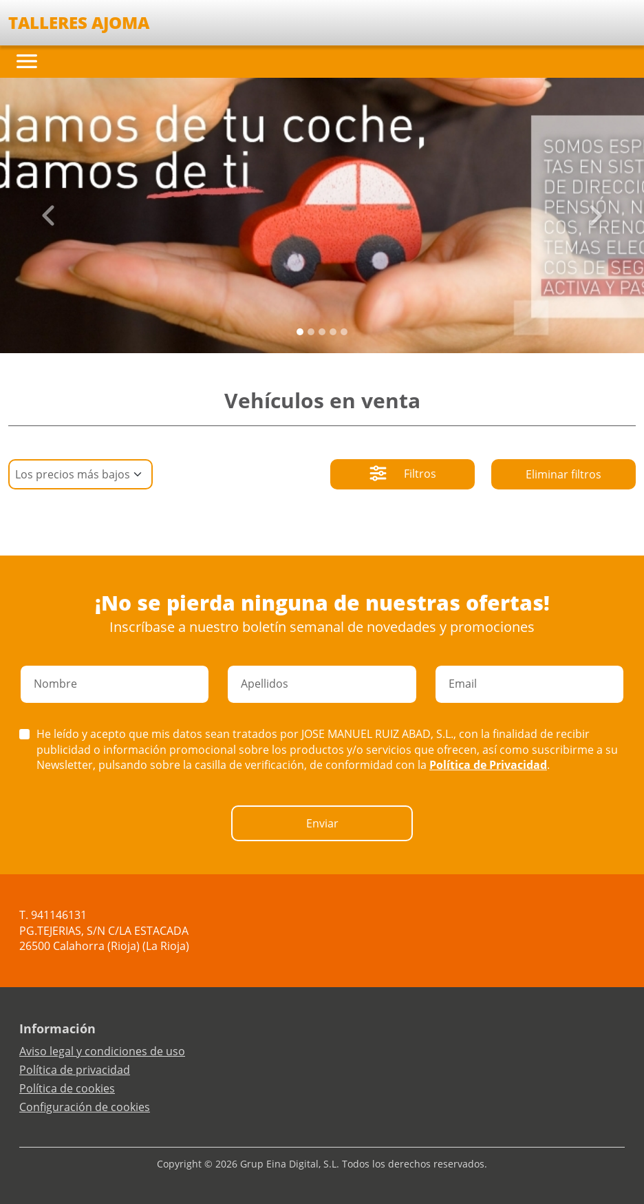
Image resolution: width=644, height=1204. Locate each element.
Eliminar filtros (563, 474)
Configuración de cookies (84, 1107)
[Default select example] (80, 474)
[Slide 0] (300, 331)
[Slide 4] (344, 331)
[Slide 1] (311, 331)
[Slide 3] (333, 331)
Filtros (402, 475)
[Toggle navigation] (26, 61)
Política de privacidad (74, 1069)
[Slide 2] (322, 331)
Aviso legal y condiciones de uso (102, 1051)
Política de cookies (67, 1088)
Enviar (322, 823)
